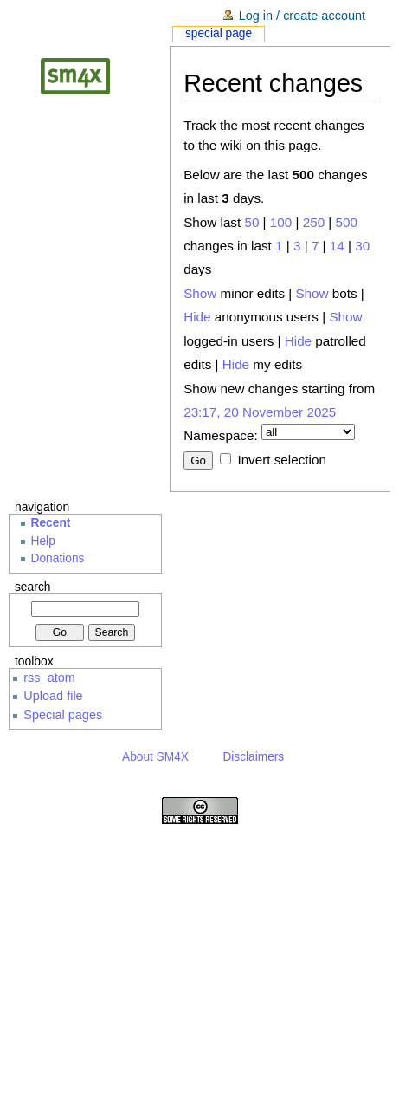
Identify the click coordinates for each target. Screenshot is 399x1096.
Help (43, 541)
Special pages (62, 715)
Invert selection (281, 459)
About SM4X (155, 756)
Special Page (218, 33)
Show (199, 293)
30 (362, 245)
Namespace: (220, 435)
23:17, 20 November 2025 (259, 412)
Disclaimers (253, 756)
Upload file (52, 696)
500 (346, 222)
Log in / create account (302, 16)
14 (337, 245)
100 (281, 222)
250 (314, 222)
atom (61, 677)
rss (31, 677)
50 (251, 222)
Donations (58, 558)
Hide (196, 316)
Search (33, 586)
